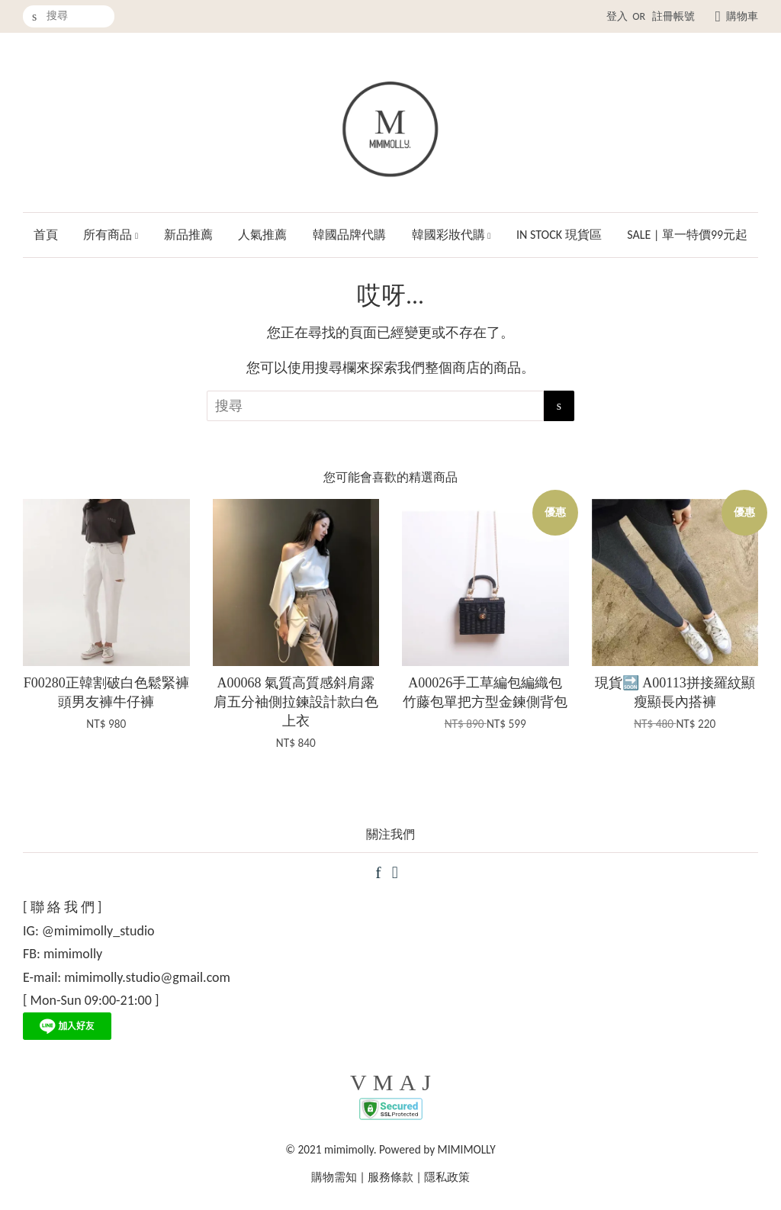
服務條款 (390, 1177)
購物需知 (334, 1177)
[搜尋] (68, 16)
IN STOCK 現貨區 (559, 234)
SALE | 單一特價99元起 (687, 234)
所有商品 (110, 234)
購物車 (742, 16)
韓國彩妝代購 (451, 234)
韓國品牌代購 (349, 234)
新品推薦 (188, 234)
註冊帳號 (673, 16)
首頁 (46, 234)
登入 (617, 16)
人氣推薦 (262, 234)
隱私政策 (447, 1177)
